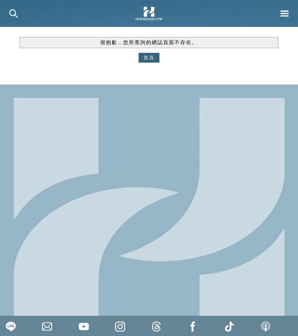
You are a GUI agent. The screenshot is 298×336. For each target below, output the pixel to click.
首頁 (149, 57)
